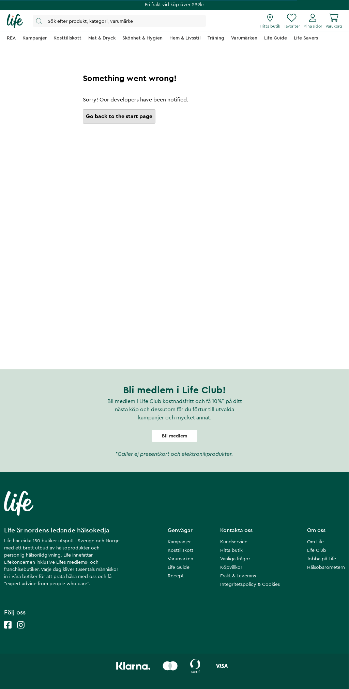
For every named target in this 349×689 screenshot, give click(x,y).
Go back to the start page (119, 116)
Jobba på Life (321, 559)
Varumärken (180, 559)
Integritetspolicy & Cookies (250, 584)
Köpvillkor (231, 567)
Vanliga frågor (235, 559)
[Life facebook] (8, 632)
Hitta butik (231, 550)
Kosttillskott (180, 550)
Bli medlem (174, 436)
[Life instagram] (21, 632)
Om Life (315, 542)
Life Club (316, 550)
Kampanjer (179, 542)
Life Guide (178, 567)
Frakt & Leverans (238, 576)
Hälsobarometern (326, 567)
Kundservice (233, 542)
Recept (176, 576)
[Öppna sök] (119, 21)
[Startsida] (15, 21)
